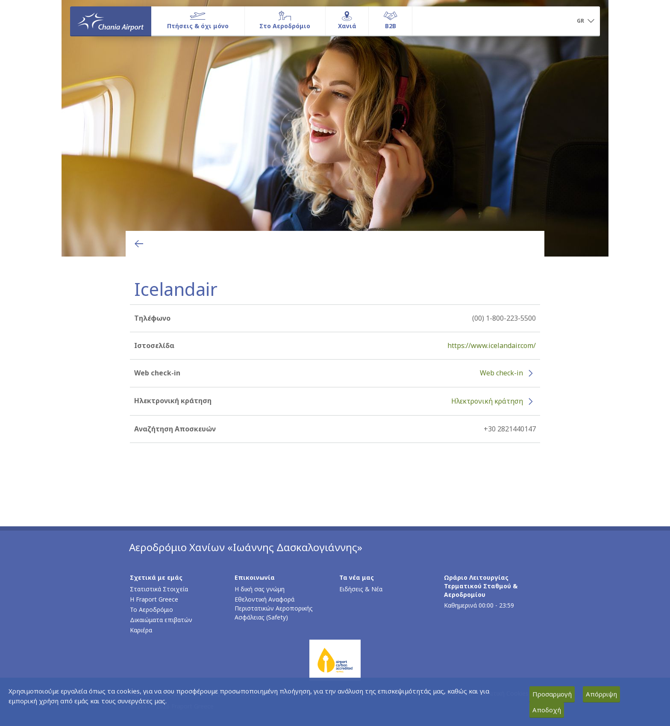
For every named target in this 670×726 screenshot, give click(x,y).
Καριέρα (141, 630)
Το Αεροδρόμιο (151, 609)
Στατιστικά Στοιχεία (159, 589)
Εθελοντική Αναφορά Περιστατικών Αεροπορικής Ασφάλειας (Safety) (274, 608)
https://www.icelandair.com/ (491, 345)
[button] (585, 21)
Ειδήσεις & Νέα (360, 589)
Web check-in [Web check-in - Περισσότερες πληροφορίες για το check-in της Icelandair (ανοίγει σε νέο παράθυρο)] (501, 373)
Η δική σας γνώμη (260, 589)
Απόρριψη (601, 694)
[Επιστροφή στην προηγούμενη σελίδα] (139, 243)
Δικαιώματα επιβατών (161, 620)
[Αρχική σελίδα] (110, 20)
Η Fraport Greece (154, 599)
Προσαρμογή (552, 694)
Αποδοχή (546, 709)
